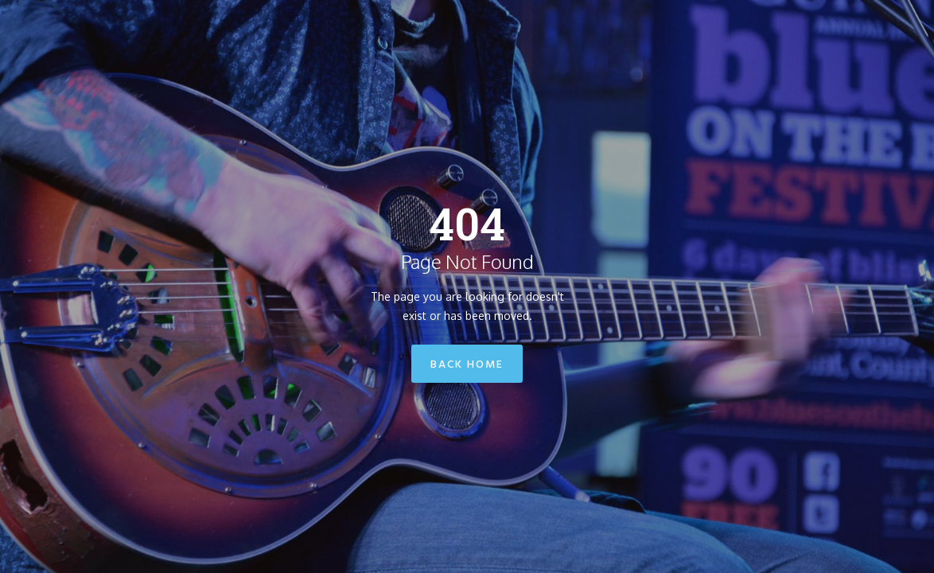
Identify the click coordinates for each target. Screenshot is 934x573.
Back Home (467, 365)
